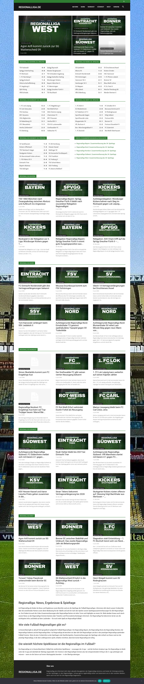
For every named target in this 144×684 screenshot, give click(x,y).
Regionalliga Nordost (107, 48)
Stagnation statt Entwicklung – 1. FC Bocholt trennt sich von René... (109, 539)
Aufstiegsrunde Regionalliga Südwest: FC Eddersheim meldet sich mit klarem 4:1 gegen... (34, 454)
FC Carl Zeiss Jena (98, 404)
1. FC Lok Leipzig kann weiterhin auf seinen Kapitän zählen (108, 373)
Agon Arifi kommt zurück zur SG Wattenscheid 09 (33, 539)
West (109, 7)
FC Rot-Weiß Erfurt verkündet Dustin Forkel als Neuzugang (69, 408)
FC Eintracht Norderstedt (81, 28)
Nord (83, 7)
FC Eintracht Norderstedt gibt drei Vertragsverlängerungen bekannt (34, 287)
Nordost (91, 7)
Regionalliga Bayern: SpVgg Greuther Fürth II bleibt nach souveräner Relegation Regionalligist (69, 203)
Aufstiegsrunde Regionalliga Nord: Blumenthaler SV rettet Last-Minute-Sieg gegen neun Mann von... (109, 327)
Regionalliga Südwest (80, 44)
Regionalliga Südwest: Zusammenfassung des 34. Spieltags (96, 154)
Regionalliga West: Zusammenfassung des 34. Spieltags (95, 158)
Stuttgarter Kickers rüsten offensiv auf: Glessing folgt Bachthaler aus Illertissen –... (109, 494)
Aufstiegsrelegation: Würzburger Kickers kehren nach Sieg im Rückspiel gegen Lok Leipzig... (108, 201)
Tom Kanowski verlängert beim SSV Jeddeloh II (33, 324)
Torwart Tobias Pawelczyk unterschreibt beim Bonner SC (32, 579)
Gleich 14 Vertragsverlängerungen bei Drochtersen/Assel (109, 287)
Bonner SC (21, 574)
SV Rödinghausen (98, 574)
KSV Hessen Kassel (23, 488)
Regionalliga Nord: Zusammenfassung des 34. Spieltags (95, 147)
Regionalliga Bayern (24, 195)
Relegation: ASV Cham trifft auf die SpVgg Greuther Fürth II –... (109, 240)
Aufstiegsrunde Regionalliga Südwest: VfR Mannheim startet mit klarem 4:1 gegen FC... (107, 454)
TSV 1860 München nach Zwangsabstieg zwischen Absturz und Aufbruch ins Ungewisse (34, 201)
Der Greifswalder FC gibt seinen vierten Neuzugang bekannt (70, 373)
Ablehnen (106, 681)
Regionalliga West (26, 43)
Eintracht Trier (59, 448)
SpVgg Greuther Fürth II (62, 195)
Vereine (116, 7)
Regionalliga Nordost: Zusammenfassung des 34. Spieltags (96, 151)
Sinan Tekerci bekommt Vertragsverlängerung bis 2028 (70, 492)
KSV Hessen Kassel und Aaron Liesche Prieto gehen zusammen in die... (34, 494)
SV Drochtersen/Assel (99, 282)
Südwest (100, 7)
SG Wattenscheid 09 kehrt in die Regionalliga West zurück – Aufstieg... (71, 580)
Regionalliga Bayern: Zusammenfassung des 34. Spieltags (95, 143)
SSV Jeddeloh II (22, 319)
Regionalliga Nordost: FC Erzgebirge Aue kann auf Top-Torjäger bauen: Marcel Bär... (32, 409)
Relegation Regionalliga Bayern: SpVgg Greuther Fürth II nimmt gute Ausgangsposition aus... (70, 241)
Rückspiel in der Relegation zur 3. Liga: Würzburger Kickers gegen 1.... (34, 241)
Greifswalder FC (60, 369)
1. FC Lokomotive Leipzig (100, 369)
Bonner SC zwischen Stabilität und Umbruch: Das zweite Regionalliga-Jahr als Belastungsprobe (72, 541)
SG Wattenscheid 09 (61, 574)
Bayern (75, 7)
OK (100, 681)
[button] (123, 7)
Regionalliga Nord (60, 319)
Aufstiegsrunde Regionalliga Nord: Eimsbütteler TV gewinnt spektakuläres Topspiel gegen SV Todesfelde (72, 327)
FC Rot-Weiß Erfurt (60, 404)
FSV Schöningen (60, 282)
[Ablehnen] (141, 681)
